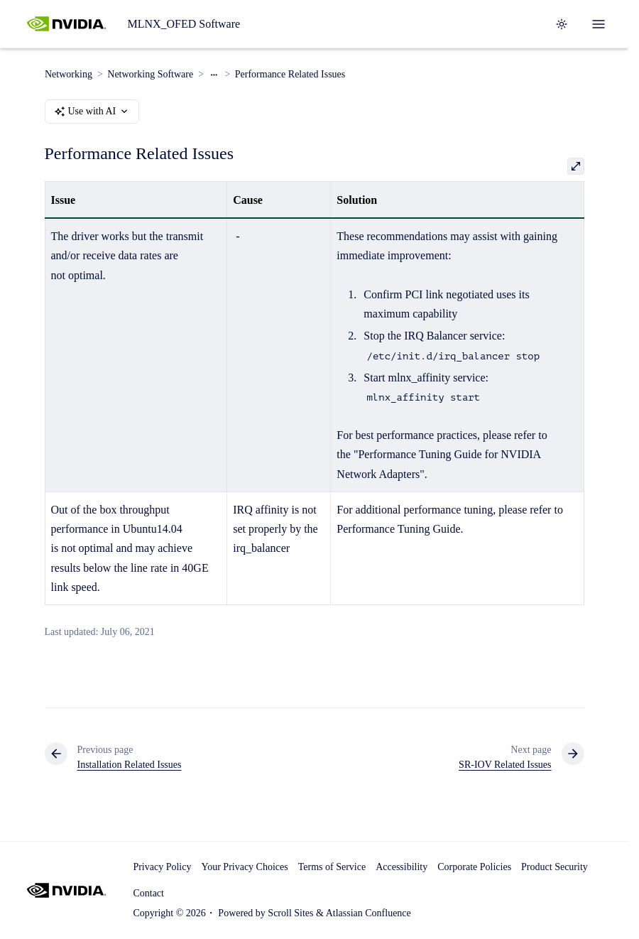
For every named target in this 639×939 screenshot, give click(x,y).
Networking (68, 74)
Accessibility (401, 867)
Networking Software (150, 74)
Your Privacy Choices (244, 867)
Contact (148, 893)
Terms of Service (332, 867)
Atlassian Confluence (368, 913)
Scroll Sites (290, 913)
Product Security (554, 867)
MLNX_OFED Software (183, 24)
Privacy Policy (162, 867)
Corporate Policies (474, 867)
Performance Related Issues (289, 74)
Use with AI (92, 111)
